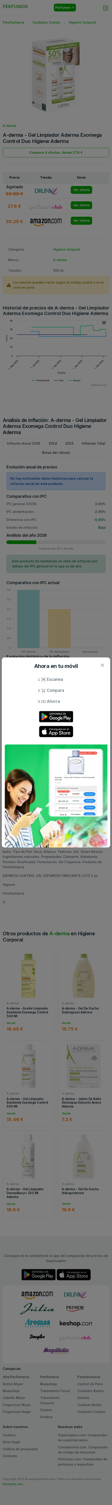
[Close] (102, 665)
